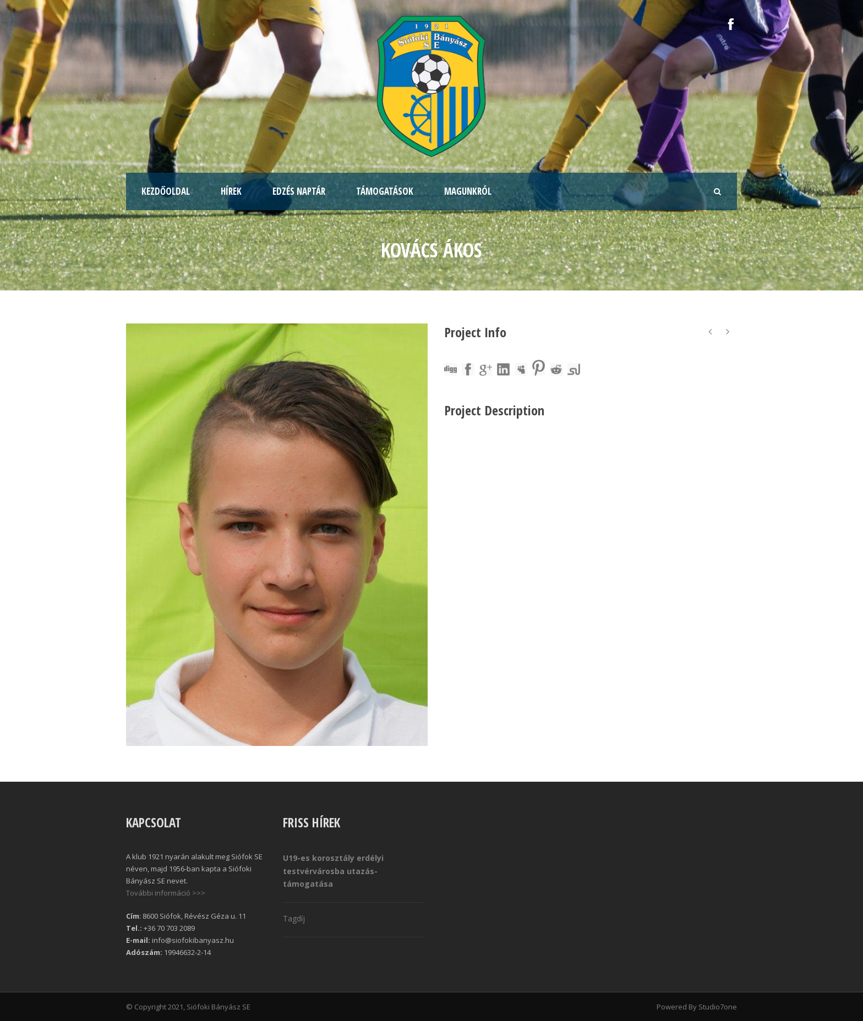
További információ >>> (165, 893)
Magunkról (467, 191)
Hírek (231, 191)
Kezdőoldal (165, 191)
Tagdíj (294, 918)
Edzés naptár (298, 191)
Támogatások (384, 191)
